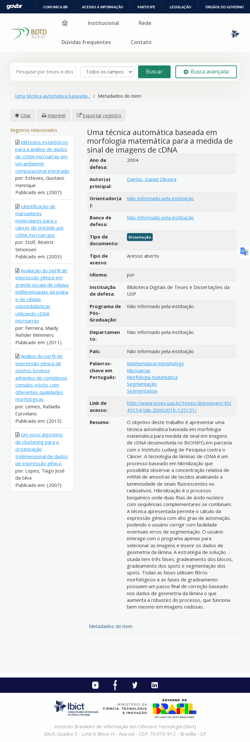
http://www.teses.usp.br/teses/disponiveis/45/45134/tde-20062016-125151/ (179, 406)
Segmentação (142, 384)
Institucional (103, 22)
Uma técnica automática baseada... (52, 96)
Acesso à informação (102, 7)
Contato (141, 42)
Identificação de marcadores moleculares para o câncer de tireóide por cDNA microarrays (39, 220)
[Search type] (107, 71)
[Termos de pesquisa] (44, 71)
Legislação (180, 7)
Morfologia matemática (152, 377)
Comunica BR (55, 7)
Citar (26, 115)
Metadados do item (110, 626)
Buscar (154, 71)
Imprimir (57, 115)
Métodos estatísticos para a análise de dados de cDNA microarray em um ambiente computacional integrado (42, 156)
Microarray (139, 370)
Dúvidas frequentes (86, 42)
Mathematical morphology (155, 363)
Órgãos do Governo (224, 7)
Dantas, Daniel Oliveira (151, 179)
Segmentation (142, 391)
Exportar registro (102, 115)
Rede (145, 22)
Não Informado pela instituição (160, 198)
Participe (146, 7)
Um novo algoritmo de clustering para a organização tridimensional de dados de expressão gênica (41, 448)
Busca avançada (206, 71)
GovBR (14, 7)
